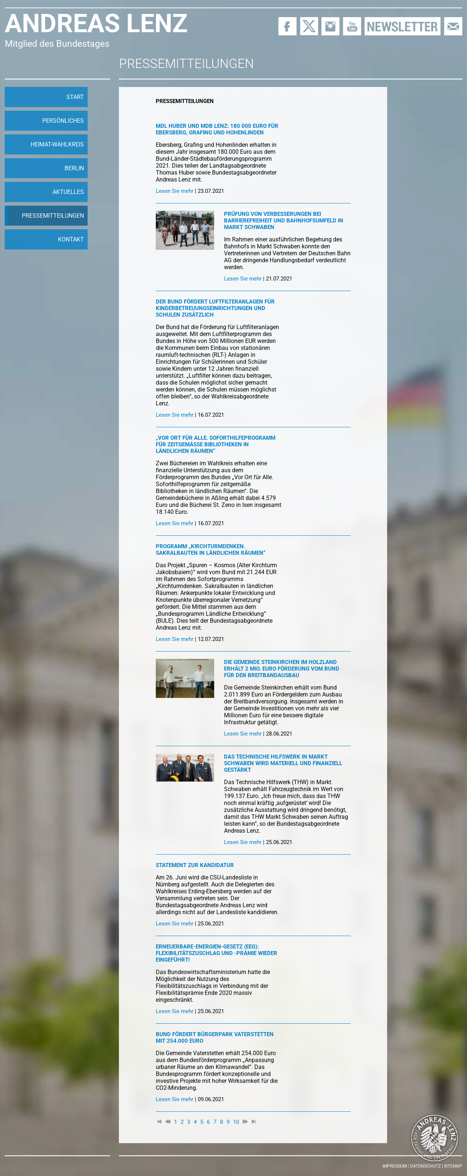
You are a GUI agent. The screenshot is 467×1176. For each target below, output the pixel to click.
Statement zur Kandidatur (195, 865)
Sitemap (453, 1166)
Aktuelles (68, 191)
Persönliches (63, 120)
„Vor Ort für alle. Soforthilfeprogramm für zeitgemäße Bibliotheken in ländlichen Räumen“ (215, 444)
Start (75, 96)
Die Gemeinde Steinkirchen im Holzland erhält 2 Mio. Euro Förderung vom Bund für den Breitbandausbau (281, 669)
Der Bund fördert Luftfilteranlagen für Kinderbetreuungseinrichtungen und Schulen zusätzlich (215, 308)
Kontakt (71, 239)
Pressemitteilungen (53, 215)
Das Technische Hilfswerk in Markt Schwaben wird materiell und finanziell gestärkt (283, 763)
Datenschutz (425, 1166)
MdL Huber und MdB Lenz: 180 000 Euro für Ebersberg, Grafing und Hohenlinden (217, 129)
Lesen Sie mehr (174, 191)
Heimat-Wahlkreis (57, 144)
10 (236, 1122)
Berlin (74, 168)
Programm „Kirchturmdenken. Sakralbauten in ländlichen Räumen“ (211, 549)
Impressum (394, 1166)
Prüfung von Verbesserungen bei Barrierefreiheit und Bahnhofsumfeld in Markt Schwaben (283, 220)
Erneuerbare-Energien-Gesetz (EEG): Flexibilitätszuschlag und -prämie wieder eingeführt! (216, 953)
